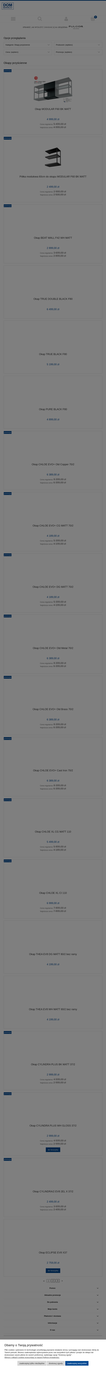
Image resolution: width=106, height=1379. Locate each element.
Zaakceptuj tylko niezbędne (31, 1363)
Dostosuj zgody (56, 1363)
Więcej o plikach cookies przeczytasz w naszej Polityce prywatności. (32, 1357)
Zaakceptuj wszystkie (77, 1363)
